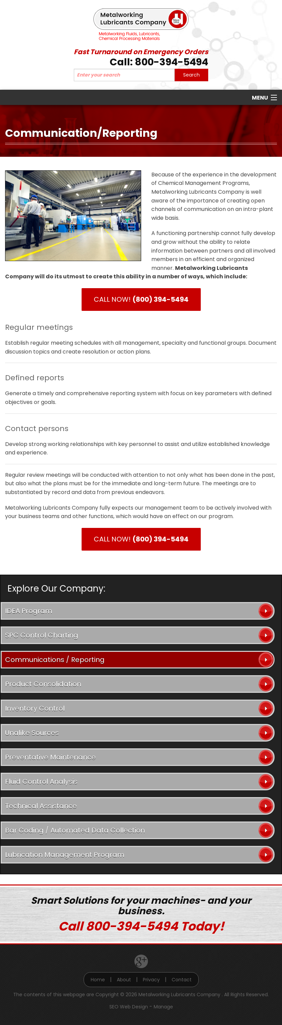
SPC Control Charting (41, 635)
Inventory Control (35, 708)
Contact (182, 979)
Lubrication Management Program (64, 854)
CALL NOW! (141, 299)
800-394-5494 (171, 62)
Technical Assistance (41, 806)
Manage (163, 1006)
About (124, 979)
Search (191, 74)
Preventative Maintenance (50, 757)
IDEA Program (28, 611)
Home (98, 979)
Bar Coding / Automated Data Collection (75, 830)
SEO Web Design (128, 1006)
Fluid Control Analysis (41, 781)
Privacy (151, 979)
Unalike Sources (32, 733)
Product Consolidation (43, 684)
